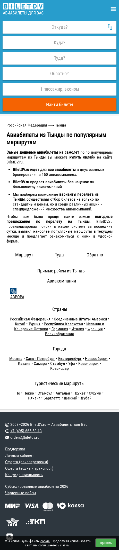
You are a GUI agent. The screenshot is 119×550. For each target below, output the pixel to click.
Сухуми (95, 393)
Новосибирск (96, 358)
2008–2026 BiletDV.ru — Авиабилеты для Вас (48, 424)
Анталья (63, 393)
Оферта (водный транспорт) (29, 468)
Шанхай (70, 398)
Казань (24, 363)
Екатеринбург (70, 358)
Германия (60, 328)
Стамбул (57, 363)
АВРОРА (17, 296)
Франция (95, 328)
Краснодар (59, 368)
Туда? (59, 58)
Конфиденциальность (24, 474)
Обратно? (59, 73)
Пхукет (79, 393)
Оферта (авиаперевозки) (26, 461)
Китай (20, 323)
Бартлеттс (52, 398)
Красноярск (88, 363)
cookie (45, 541)
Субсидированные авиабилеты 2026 (36, 486)
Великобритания (59, 333)
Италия (78, 328)
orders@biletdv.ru (24, 437)
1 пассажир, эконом (59, 89)
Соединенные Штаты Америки (80, 319)
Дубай (86, 398)
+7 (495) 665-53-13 (26, 430)
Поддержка (15, 448)
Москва (15, 358)
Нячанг (34, 398)
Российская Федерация (26, 125)
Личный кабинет (19, 455)
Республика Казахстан (63, 323)
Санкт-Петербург (40, 358)
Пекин (28, 393)
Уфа (71, 363)
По (17, 393)
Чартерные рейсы (20, 492)
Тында (60, 125)
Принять (106, 543)
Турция (34, 323)
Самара (40, 363)
